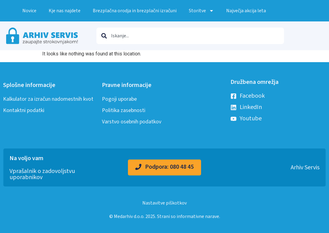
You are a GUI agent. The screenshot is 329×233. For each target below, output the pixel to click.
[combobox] (190, 36)
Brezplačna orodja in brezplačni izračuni (135, 10)
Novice (29, 10)
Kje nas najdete (64, 10)
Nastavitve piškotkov (164, 203)
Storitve (201, 10)
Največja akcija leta (246, 10)
